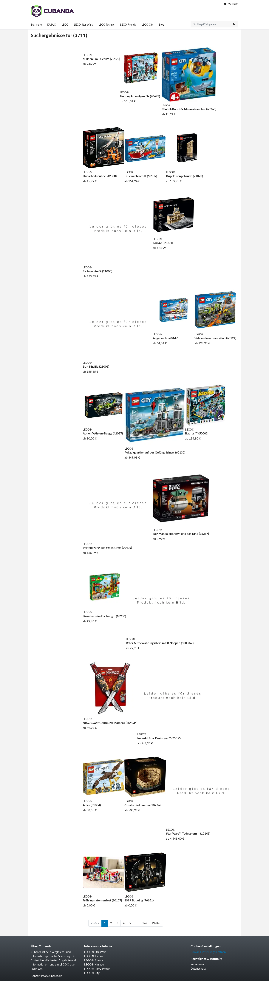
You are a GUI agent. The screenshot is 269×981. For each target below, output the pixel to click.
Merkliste (231, 4)
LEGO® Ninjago (94, 964)
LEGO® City (92, 972)
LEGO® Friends (93, 960)
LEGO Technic (106, 24)
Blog (161, 24)
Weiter (156, 923)
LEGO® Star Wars (95, 952)
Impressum (197, 964)
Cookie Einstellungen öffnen (208, 952)
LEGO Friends (128, 24)
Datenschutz (198, 968)
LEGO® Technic (94, 956)
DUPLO (51, 24)
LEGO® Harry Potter (97, 968)
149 (144, 923)
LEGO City (147, 24)
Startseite (36, 24)
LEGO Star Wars (83, 24)
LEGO (65, 24)
